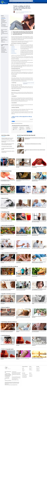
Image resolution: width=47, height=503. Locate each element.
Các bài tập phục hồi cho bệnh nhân (9, 280)
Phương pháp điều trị (3, 20)
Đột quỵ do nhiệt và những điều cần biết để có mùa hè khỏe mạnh (23, 167)
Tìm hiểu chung (3, 17)
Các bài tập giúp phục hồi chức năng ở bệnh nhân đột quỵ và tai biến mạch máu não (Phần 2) (39, 289)
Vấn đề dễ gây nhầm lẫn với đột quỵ (4, 40)
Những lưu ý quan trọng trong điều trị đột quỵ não (38, 193)
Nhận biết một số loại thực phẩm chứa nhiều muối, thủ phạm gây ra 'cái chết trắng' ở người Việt (23, 235)
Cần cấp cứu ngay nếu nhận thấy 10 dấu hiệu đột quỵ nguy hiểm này (28, 83)
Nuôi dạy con (30, 376)
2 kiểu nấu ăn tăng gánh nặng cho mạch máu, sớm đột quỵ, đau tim (23, 180)
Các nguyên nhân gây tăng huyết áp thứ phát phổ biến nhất (7, 149)
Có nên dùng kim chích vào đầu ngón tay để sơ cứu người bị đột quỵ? (23, 262)
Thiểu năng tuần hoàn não (4, 52)
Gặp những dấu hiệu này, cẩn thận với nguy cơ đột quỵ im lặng (39, 303)
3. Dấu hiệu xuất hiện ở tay (14, 49)
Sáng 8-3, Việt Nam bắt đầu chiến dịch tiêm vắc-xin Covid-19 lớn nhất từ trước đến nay (7, 144)
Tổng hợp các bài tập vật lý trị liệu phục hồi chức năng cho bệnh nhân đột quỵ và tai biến (23, 289)
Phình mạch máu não (14, 129)
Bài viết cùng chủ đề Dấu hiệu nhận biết (26, 135)
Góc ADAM (22, 2)
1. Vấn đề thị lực (13, 46)
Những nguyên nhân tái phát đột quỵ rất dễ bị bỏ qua (39, 207)
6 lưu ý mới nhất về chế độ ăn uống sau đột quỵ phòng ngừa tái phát (38, 276)
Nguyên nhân (2, 19)
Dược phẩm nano (32, 2)
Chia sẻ (13, 121)
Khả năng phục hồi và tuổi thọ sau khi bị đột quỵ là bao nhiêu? (7, 248)
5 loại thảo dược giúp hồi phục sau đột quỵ (6, 275)
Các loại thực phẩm (24, 377)
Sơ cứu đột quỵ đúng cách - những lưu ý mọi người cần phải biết (7, 262)
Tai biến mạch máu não (21, 129)
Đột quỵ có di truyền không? (4, 166)
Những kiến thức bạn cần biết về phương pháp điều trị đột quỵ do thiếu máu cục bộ (8, 194)
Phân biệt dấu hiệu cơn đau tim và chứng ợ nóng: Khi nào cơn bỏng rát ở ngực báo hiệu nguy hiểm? (8, 331)
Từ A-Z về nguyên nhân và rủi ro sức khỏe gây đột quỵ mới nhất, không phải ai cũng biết (8, 180)
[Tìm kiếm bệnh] (31, 1)
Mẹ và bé (28, 2)
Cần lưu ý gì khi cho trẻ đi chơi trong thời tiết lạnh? (7, 316)
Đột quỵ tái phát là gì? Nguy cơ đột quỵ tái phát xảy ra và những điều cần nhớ (23, 208)
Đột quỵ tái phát (4, 198)
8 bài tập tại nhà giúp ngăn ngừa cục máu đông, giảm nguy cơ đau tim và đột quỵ (39, 221)
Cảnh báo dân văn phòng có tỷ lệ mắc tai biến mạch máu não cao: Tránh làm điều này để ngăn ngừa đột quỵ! (23, 317)
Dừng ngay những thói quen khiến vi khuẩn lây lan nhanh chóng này (7, 141)
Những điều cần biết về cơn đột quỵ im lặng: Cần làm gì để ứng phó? (8, 303)
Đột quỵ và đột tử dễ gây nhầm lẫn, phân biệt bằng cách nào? (23, 331)
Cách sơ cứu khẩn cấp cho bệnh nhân (9, 252)
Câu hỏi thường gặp (3, 25)
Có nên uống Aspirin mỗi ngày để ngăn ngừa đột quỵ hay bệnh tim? (39, 345)
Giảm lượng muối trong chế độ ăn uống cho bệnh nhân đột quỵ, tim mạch (38, 235)
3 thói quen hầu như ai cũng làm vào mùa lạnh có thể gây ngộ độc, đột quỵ (39, 180)
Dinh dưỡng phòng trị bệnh (25, 374)
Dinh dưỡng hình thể (24, 376)
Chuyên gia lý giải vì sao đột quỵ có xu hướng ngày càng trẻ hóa (39, 317)
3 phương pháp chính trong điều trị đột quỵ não (22, 193)
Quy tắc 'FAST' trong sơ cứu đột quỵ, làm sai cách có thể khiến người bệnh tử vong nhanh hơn (39, 262)
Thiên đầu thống (3, 51)
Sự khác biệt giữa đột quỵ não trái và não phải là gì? (7, 344)
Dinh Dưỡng (25, 2)
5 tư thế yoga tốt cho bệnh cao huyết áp (6, 146)
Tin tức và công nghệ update (4, 26)
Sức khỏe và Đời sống (14, 2)
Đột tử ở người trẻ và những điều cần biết (37, 358)
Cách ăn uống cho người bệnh (4, 23)
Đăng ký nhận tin (29, 131)
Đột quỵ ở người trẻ (5, 307)
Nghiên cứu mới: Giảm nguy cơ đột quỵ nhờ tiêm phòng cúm (22, 358)
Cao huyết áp (27, 127)
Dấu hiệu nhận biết (3, 18)
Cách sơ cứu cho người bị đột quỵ (4, 30)
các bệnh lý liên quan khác (4, 45)
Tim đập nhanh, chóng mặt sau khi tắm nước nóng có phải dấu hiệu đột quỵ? (35, 150)
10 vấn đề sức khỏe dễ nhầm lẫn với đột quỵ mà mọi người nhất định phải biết (39, 331)
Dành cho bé (30, 374)
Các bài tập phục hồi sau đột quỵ (4, 33)
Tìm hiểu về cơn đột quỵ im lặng (4, 37)
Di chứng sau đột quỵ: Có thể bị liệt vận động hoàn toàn (23, 248)
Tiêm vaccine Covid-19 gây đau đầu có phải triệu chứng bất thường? (7, 152)
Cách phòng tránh (3, 21)
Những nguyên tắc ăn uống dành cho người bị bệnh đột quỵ (7, 235)
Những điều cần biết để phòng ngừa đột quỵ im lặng (23, 302)
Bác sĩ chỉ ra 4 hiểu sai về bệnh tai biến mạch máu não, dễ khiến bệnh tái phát (7, 208)
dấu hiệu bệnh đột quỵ (19, 123)
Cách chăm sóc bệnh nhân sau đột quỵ (4, 32)
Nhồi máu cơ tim (21, 127)
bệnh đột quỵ (15, 123)
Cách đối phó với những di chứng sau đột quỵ (38, 248)
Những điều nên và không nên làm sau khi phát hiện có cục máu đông (39, 167)
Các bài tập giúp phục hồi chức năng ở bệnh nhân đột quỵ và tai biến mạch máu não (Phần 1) (8, 289)
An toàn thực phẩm (24, 375)
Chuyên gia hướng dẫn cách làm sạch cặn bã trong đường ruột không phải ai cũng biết (7, 138)
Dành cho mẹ (30, 375)
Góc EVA (19, 2)
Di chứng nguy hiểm (3, 24)
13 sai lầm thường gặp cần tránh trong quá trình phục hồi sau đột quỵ (23, 276)
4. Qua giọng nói (13, 50)
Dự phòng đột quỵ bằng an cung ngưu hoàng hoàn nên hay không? (23, 345)
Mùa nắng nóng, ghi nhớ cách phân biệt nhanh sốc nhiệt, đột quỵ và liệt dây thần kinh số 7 (35, 138)
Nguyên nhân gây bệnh (6, 171)
